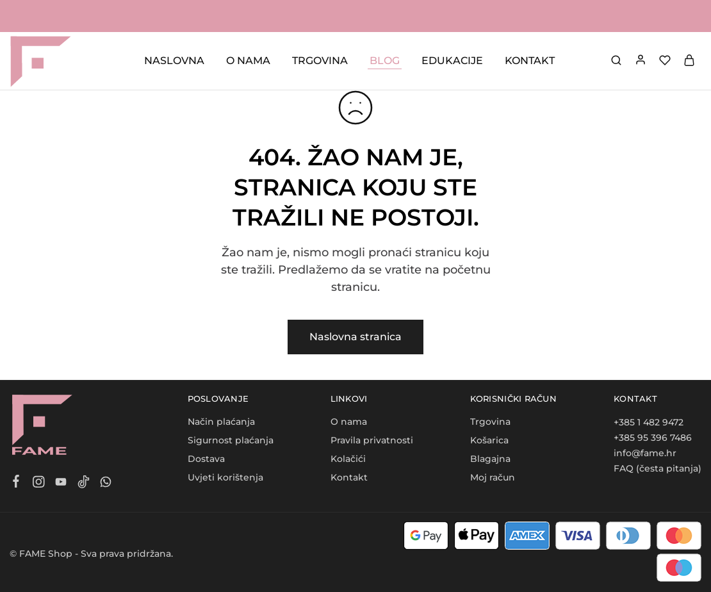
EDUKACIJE (452, 60)
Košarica (489, 440)
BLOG (385, 60)
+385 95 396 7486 (653, 437)
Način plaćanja (221, 421)
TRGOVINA (320, 60)
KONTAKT (530, 60)
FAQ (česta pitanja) (657, 468)
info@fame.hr (645, 453)
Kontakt (349, 477)
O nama (349, 421)
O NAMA (248, 60)
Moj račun (492, 477)
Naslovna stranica (355, 337)
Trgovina (490, 421)
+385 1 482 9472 (648, 422)
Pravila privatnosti (372, 440)
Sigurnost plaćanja (231, 440)
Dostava (206, 459)
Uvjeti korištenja (225, 477)
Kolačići (348, 459)
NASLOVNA (174, 60)
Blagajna (490, 459)
